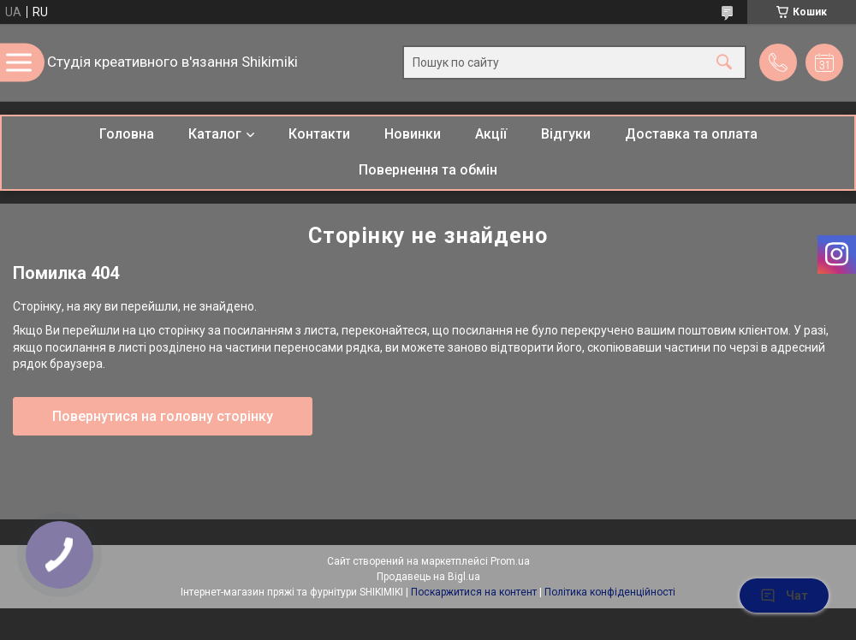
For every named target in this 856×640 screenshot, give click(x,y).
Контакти (319, 134)
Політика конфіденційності (609, 592)
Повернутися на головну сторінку (162, 416)
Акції (491, 134)
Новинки (412, 134)
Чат (784, 595)
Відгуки (566, 134)
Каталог (214, 134)
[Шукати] (724, 63)
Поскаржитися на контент (474, 592)
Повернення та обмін (428, 170)
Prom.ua (510, 561)
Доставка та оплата (691, 134)
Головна (126, 134)
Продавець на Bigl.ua (428, 577)
